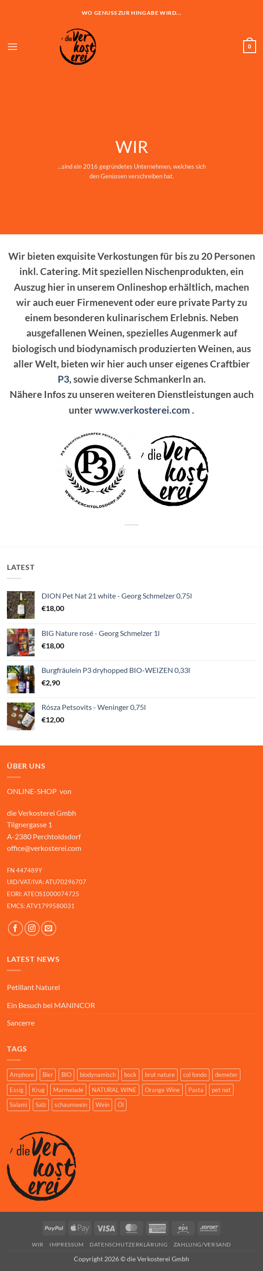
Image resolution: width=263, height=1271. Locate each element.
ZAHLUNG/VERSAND (202, 1244)
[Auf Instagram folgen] (32, 928)
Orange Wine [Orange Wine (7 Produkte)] (162, 1090)
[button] (12, 46)
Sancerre (21, 1022)
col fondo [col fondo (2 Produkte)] (195, 1074)
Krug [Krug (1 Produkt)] (38, 1090)
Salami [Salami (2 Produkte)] (18, 1104)
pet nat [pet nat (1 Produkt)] (221, 1090)
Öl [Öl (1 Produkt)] (121, 1104)
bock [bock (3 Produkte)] (130, 1074)
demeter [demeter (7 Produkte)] (226, 1074)
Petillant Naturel (33, 987)
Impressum (66, 1244)
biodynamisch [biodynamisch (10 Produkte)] (98, 1074)
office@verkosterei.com (44, 847)
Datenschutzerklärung (128, 1244)
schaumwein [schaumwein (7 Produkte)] (70, 1104)
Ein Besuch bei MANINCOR (51, 1005)
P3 (63, 379)
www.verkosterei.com (142, 410)
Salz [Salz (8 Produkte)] (41, 1104)
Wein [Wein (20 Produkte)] (102, 1104)
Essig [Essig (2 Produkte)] (17, 1090)
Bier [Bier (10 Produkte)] (47, 1074)
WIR (38, 1244)
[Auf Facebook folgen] (15, 928)
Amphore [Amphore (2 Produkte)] (22, 1074)
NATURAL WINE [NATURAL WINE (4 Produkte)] (114, 1090)
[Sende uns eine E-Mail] (48, 928)
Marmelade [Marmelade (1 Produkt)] (68, 1090)
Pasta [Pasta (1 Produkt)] (195, 1090)
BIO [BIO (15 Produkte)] (66, 1074)
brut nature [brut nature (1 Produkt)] (160, 1074)
